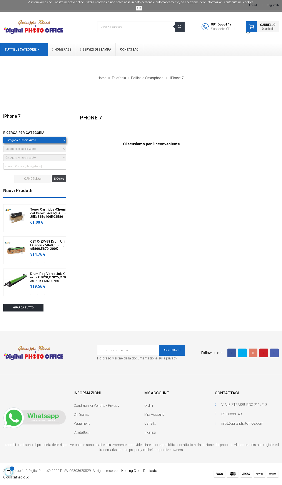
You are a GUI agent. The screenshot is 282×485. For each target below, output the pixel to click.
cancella (33, 178)
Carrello (150, 423)
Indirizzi (150, 432)
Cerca (59, 178)
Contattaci (82, 432)
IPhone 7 (11, 116)
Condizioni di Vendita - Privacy (96, 405)
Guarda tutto (23, 307)
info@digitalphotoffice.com (242, 423)
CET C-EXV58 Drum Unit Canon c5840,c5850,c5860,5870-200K (47, 245)
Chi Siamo (81, 414)
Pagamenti (82, 423)
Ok (139, 8)
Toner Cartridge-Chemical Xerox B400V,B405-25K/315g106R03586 (48, 213)
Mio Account (154, 414)
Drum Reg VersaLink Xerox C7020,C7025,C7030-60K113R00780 (48, 277)
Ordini (148, 405)
